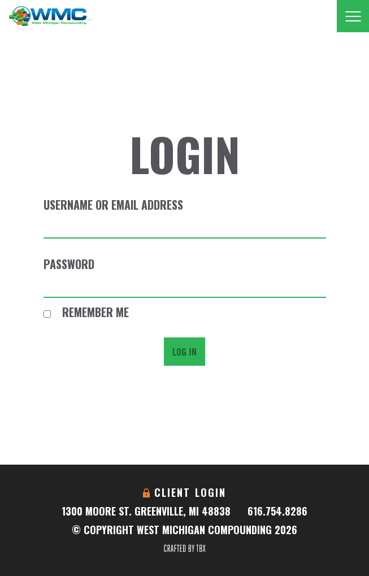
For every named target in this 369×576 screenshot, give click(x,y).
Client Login (190, 492)
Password (69, 264)
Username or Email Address (113, 204)
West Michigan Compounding (50, 16)
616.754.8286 (277, 511)
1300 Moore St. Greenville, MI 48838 (146, 511)
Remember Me (86, 312)
